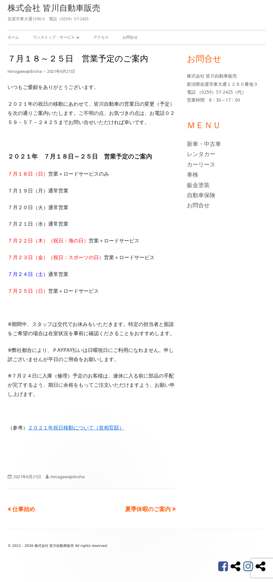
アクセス (101, 37)
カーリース (201, 164)
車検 (192, 174)
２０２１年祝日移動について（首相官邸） (76, 427)
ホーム (13, 37)
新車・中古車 (204, 143)
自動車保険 (201, 195)
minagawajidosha (25, 71)
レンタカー (201, 154)
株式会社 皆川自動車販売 (54, 7)
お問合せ (130, 37)
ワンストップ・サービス (54, 37)
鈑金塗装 (198, 185)
